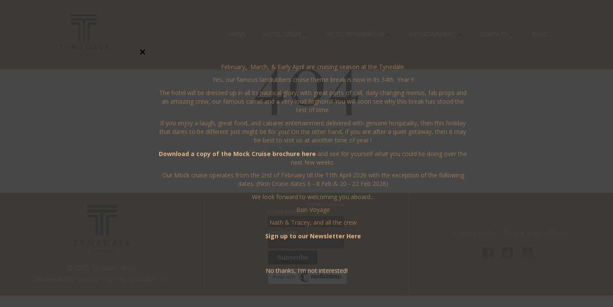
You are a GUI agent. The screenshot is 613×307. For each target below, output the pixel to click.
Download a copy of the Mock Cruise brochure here (237, 154)
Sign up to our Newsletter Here (313, 236)
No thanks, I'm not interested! (307, 270)
